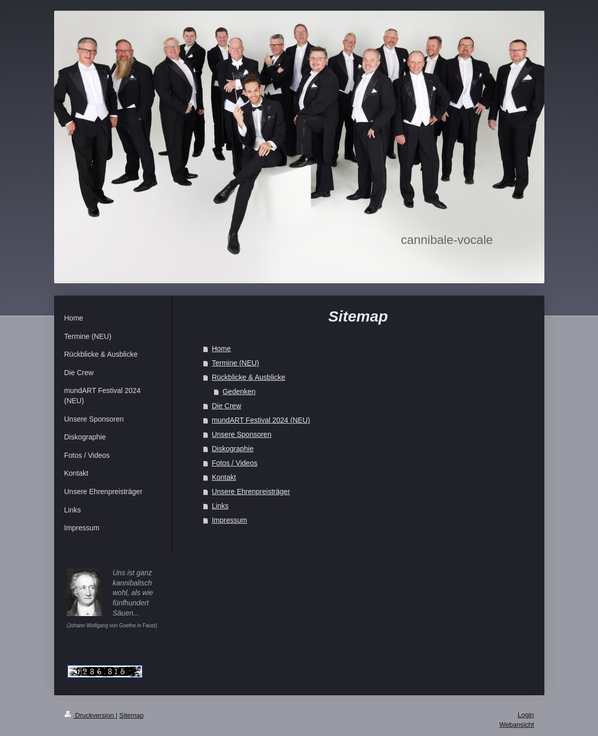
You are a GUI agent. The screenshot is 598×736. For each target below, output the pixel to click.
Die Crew (227, 406)
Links (220, 506)
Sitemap (131, 715)
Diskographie (233, 449)
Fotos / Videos (234, 463)
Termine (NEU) (235, 363)
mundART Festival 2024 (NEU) (261, 420)
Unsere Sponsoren (242, 434)
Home (221, 349)
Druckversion (90, 715)
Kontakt (224, 477)
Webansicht (516, 724)
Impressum (229, 520)
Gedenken (239, 391)
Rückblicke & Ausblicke (248, 377)
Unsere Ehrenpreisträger (251, 491)
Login (526, 715)
